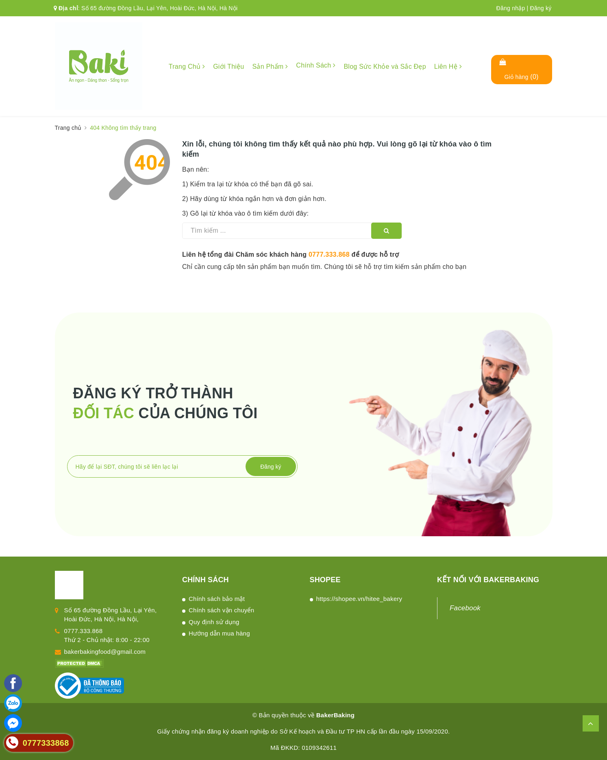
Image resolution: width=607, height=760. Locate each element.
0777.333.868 (329, 254)
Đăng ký (540, 8)
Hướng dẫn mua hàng (219, 633)
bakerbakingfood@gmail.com (105, 651)
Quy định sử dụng (214, 621)
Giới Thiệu (228, 66)
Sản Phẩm (270, 66)
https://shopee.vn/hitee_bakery (359, 598)
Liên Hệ (448, 66)
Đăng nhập (510, 8)
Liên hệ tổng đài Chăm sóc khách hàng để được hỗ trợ (290, 254)
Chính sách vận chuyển (221, 610)
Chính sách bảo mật (217, 598)
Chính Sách (315, 65)
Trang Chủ (187, 66)
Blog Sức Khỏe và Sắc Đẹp (385, 66)
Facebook (465, 608)
